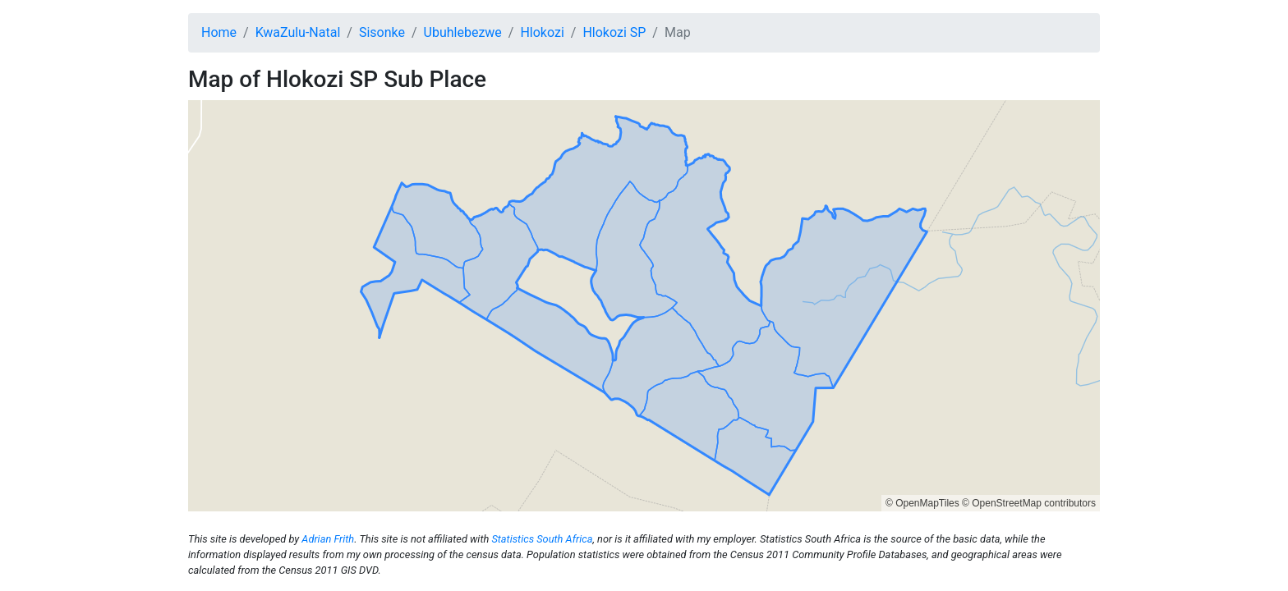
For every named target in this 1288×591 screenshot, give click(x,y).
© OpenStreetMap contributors (1029, 503)
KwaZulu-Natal (298, 32)
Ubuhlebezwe (463, 32)
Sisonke (382, 32)
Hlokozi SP (614, 32)
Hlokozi (542, 32)
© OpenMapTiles (922, 503)
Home (219, 32)
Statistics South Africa (541, 539)
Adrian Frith (327, 539)
